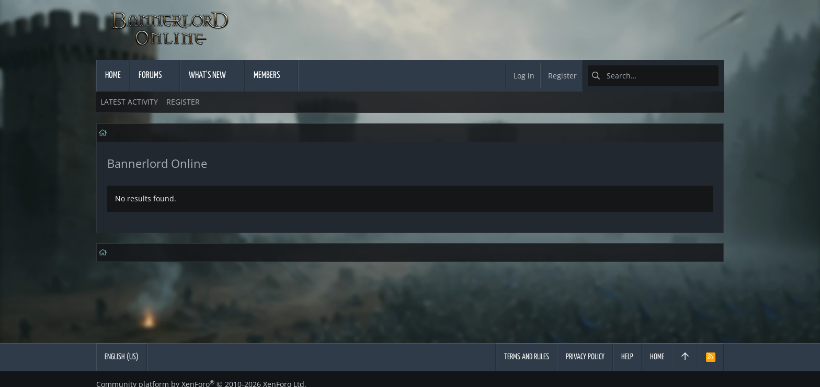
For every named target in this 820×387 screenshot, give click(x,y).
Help (627, 357)
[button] (171, 76)
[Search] (653, 75)
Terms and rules (526, 357)
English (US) (122, 357)
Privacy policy (585, 357)
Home (657, 357)
